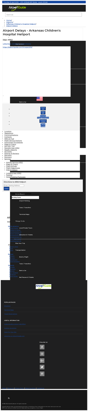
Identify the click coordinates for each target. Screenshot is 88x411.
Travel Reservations (10, 314)
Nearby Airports (10, 150)
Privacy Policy (19, 388)
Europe (10, 254)
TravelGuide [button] (43, 125)
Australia (12, 267)
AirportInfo (43, 108)
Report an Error (30, 388)
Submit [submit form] (6, 188)
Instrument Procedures (13, 142)
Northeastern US (15, 235)
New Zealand (13, 272)
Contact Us (40, 388)
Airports (9, 22)
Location (7, 131)
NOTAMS (8, 152)
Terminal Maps (9, 310)
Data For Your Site (10, 332)
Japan (11, 248)
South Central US (15, 239)
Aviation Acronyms (10, 328)
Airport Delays (12, 26)
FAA (5, 40)
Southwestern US (16, 237)
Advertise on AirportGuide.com (14, 336)
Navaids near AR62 (11, 148)
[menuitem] (45, 20)
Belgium (12, 256)
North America (13, 226)
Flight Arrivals (11, 166)
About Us (10, 388)
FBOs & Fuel (9, 139)
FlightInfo (43, 112)
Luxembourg (13, 259)
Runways (8, 157)
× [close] (2, 18)
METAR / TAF (9, 146)
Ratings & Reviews (11, 154)
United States (13, 228)
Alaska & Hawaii (15, 230)
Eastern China (13, 246)
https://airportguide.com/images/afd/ (17, 47)
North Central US (15, 233)
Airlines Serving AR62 (14, 162)
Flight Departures (13, 168)
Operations (8, 133)
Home (8, 20)
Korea (11, 250)
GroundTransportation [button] (43, 117)
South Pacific (13, 276)
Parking (9, 175)
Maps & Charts (10, 144)
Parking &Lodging (43, 121)
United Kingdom (14, 261)
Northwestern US (15, 232)
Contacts (8, 137)
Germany (12, 258)
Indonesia (12, 269)
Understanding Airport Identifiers (15, 324)
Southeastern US (15, 241)
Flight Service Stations (13, 141)
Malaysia (12, 271)
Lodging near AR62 (13, 173)
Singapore (12, 274)
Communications (11, 135)
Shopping (7, 306)
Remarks (8, 155)
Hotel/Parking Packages (16, 177)
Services (7, 159)
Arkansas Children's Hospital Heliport (21, 24)
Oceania (11, 265)
